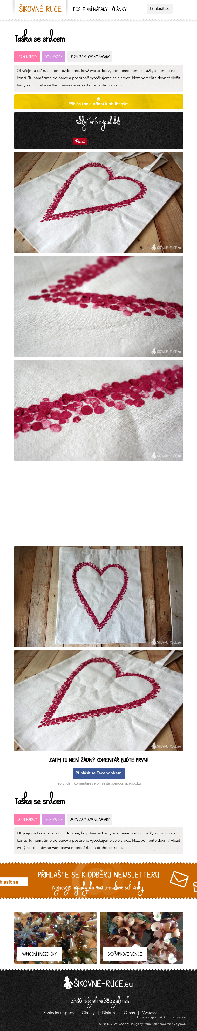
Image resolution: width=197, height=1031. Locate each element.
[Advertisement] (100, 505)
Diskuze (109, 1013)
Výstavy (149, 1013)
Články (119, 10)
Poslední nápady (90, 10)
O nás (129, 1013)
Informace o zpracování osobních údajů (160, 1017)
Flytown (181, 1024)
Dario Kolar (151, 1024)
